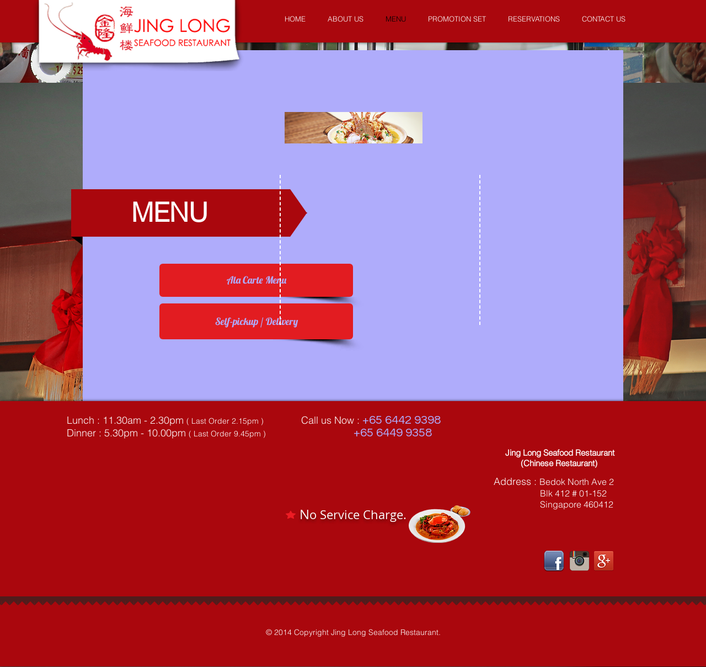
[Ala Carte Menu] (256, 280)
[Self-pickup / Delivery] (256, 321)
